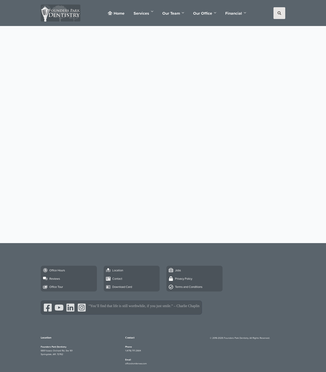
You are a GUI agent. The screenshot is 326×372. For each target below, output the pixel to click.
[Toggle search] (279, 13)
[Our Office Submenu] (216, 13)
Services (141, 13)
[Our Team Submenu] (184, 13)
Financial (233, 13)
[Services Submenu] (153, 11)
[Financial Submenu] (246, 13)
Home (116, 13)
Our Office (202, 13)
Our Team (171, 13)
